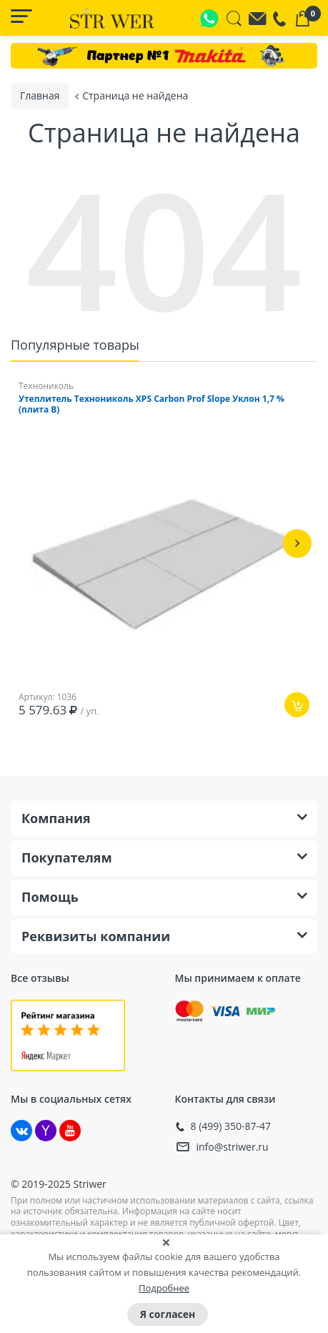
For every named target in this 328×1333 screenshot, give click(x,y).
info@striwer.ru (233, 1147)
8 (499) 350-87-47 (231, 1126)
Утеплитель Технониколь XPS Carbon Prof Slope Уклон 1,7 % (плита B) (151, 404)
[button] (297, 543)
